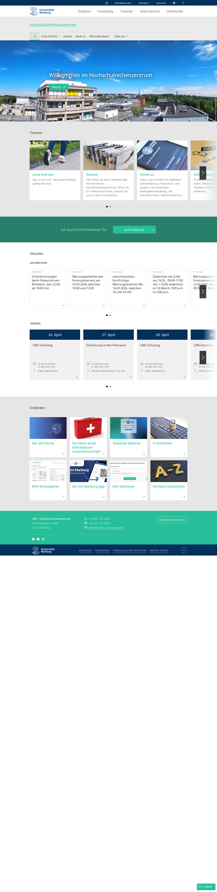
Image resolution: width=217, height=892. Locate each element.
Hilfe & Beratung (100, 37)
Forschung (107, 11)
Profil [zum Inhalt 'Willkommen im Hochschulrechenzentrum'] (59, 87)
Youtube (38, 539)
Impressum (86, 550)
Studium (86, 11)
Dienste (67, 36)
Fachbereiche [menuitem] (124, 3)
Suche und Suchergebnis (181, 3)
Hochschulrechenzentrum (36, 37)
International (152, 11)
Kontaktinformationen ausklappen (183, 550)
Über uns (122, 37)
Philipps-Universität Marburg (45, 552)
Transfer (128, 11)
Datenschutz (103, 550)
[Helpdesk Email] (206, 886)
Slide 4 (110, 206)
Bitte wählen (128, 229)
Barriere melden (159, 550)
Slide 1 (107, 206)
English (161, 3)
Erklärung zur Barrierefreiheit (130, 550)
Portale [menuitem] (145, 3)
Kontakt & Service (172, 519)
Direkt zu (80, 36)
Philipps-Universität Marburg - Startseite (44, 10)
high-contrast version (172, 2)
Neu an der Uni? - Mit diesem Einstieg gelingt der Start (55, 162)
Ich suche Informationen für (84, 229)
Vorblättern (203, 171)
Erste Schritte (51, 37)
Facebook (33, 539)
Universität (176, 11)
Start (105, 2)
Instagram (43, 539)
